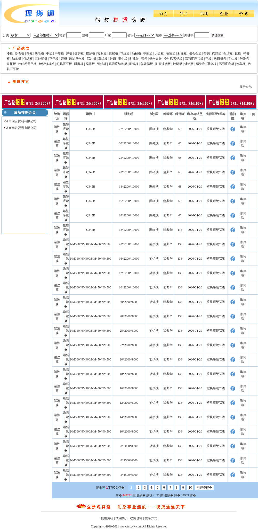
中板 (49, 53)
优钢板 (28, 58)
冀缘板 (103, 58)
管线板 (101, 64)
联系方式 (151, 518)
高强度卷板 (226, 64)
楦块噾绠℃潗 (216, 129)
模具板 (90, 64)
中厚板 (59, 53)
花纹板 (125, 53)
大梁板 (159, 53)
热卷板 (39, 53)
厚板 (69, 53)
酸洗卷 (244, 58)
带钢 (207, 53)
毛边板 (233, 58)
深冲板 (91, 58)
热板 (30, 53)
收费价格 (136, 518)
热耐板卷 (220, 58)
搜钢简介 (122, 518)
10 (190, 487)
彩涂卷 (134, 58)
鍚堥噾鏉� (66, 129)
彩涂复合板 (77, 58)
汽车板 (241, 64)
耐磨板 (78, 64)
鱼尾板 (11, 64)
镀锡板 (177, 64)
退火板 (211, 64)
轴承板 (16, 58)
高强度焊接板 (194, 58)
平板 (208, 58)
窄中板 (122, 58)
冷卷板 (19, 53)
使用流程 (107, 518)
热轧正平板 (64, 64)
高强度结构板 (118, 64)
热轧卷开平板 (27, 64)
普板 (64, 58)
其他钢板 (41, 58)
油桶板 (136, 53)
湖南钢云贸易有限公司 (20, 121)
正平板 (54, 58)
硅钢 (113, 58)
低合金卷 (155, 58)
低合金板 (195, 53)
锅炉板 (90, 53)
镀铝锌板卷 (46, 64)
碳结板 (216, 53)
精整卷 (200, 64)
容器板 (102, 53)
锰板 (238, 53)
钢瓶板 (147, 53)
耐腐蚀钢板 (163, 64)
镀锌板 (79, 53)
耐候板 (134, 64)
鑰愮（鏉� (66, 244)
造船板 (113, 53)
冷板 (10, 53)
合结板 (228, 53)
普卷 (144, 58)
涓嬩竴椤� (204, 487)
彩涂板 (182, 53)
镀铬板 (189, 64)
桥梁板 (170, 53)
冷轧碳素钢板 (173, 58)
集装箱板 (147, 64)
